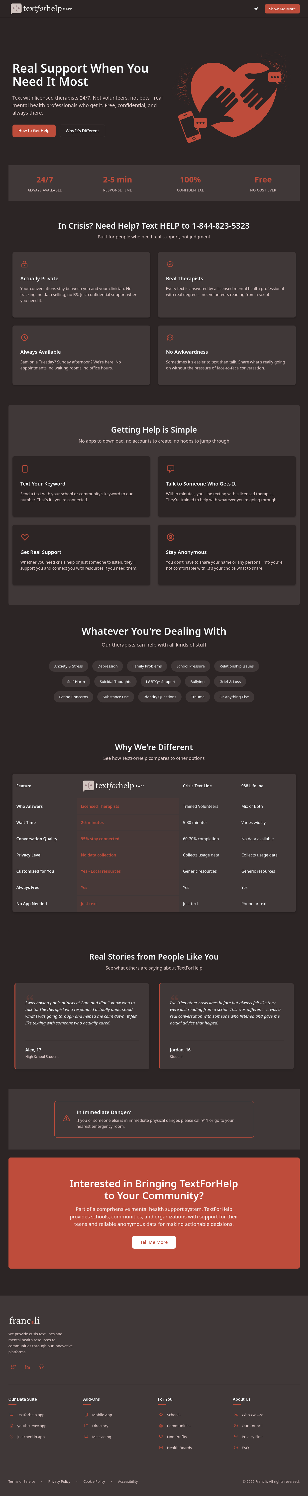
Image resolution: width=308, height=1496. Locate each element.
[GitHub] (41, 1377)
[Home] (43, 8)
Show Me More (282, 8)
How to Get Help (34, 130)
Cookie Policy (94, 1490)
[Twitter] (13, 1377)
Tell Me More (154, 1262)
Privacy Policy (59, 1490)
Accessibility (128, 1490)
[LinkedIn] (27, 1377)
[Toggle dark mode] (256, 9)
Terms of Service (21, 1490)
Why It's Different (82, 131)
